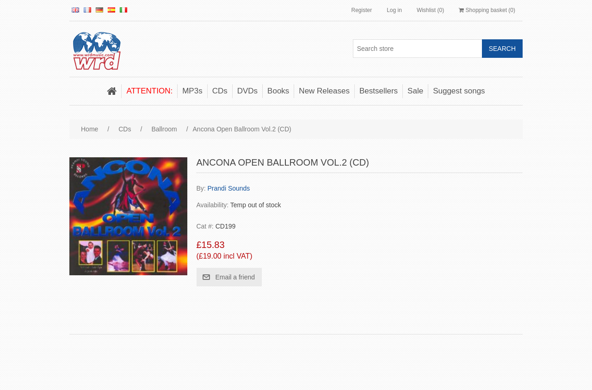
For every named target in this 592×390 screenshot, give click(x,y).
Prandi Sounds (229, 188)
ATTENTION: (149, 91)
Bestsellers (378, 91)
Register (361, 10)
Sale (415, 91)
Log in (394, 10)
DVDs (247, 91)
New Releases (324, 91)
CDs (220, 91)
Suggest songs (459, 91)
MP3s (192, 91)
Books (278, 91)
